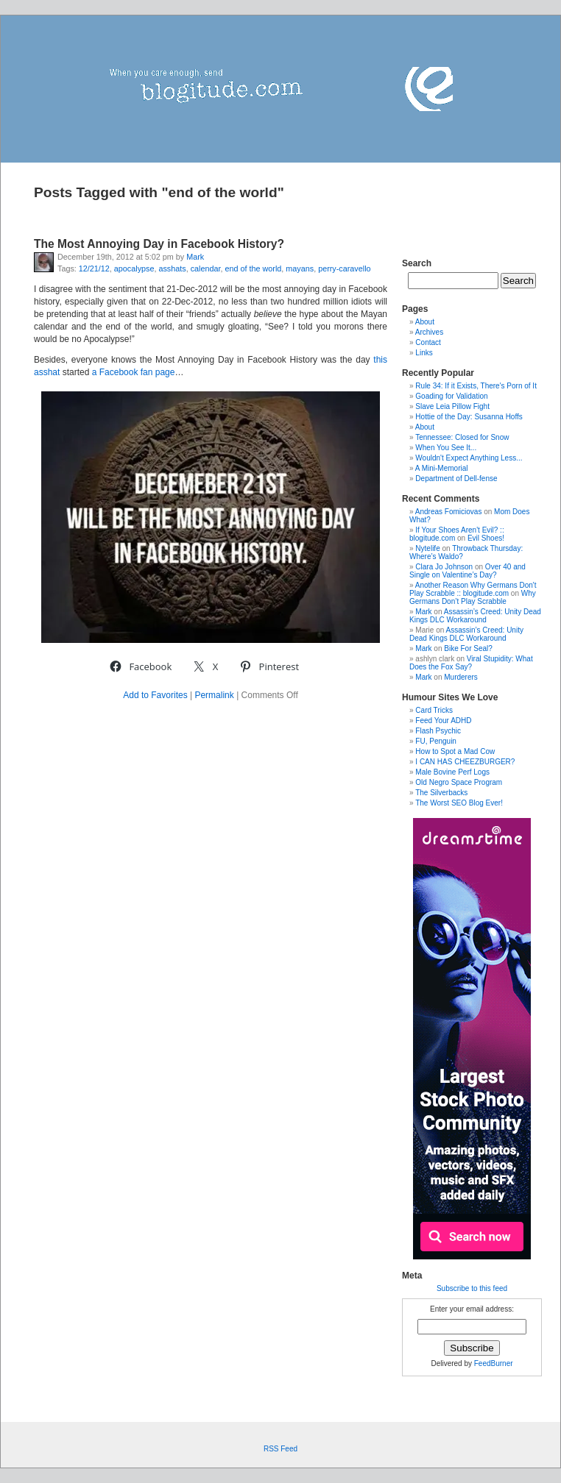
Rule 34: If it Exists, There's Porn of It (476, 386)
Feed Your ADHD (443, 720)
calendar (206, 268)
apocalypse (134, 268)
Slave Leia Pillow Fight (452, 406)
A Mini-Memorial (441, 468)
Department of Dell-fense (456, 478)
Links (423, 353)
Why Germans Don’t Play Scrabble (472, 597)
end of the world (253, 268)
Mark (195, 256)
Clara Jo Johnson (444, 567)
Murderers (461, 677)
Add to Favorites (155, 695)
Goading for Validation (451, 396)
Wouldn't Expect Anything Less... (468, 458)
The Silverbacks (441, 793)
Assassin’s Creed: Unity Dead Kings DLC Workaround (475, 616)
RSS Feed (280, 1449)
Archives (429, 332)
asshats (172, 268)
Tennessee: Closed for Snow (462, 437)
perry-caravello (344, 268)
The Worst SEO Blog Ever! (459, 803)
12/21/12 (94, 268)
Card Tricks (434, 710)
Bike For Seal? (468, 648)
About (424, 322)
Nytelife (427, 548)
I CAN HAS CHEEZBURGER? (465, 762)
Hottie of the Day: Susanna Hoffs (468, 417)
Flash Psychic (438, 731)
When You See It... (445, 448)
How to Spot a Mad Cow (455, 751)
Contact (427, 342)
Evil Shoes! (486, 538)
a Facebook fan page (133, 372)
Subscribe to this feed (472, 1288)
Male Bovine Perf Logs (452, 772)
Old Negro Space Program (458, 782)
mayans (300, 268)
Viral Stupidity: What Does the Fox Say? (471, 663)
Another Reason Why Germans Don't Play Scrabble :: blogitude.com (473, 589)
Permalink (213, 695)
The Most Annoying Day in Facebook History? (159, 244)
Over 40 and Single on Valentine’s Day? (467, 571)
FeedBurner (493, 1363)
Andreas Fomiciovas (448, 512)
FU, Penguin (435, 741)
